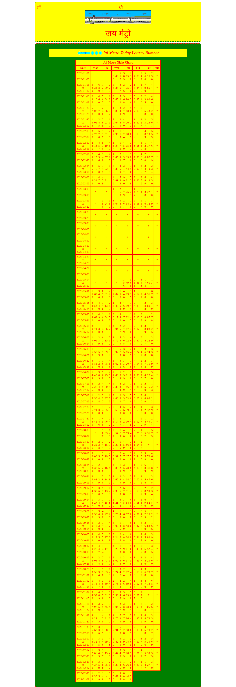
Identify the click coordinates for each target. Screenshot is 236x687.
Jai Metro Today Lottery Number (118, 53)
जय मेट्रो (118, 33)
